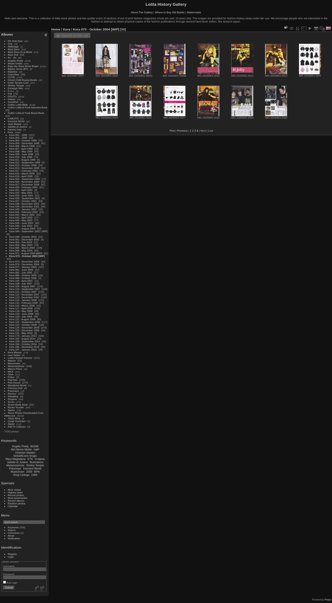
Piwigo (328, 599)
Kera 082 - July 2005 (20, 272)
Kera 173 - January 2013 (23, 335)
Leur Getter (14, 355)
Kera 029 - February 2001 (23, 187)
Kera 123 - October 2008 (23, 324)
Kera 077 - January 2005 (23, 267)
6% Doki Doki (15, 41)
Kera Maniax (15, 352)
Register (12, 554)
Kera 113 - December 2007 (24, 297)
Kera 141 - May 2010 (21, 333)
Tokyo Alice (14, 418)
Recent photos (16, 495)
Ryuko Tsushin (16, 407)
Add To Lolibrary (17, 426)
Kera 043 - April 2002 (21, 217)
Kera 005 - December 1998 (24, 143)
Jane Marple (15, 124)
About (11, 535)
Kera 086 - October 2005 (23, 275)
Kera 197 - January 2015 (23, 349)
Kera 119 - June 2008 (21, 313)
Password (8, 574)
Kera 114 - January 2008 (23, 300)
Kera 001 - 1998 (18, 135)
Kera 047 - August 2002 (22, 228)
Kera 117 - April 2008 (21, 308)
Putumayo (13, 390)
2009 (29, 471)
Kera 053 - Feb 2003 (20, 242)
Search (12, 530)
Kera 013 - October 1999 (23, 165)
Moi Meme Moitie (21, 449)
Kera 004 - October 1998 (23, 140)
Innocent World (16, 121)
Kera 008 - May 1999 (21, 151)
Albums (7, 34)
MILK (11, 371)
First (172, 130)
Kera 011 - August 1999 (22, 159)
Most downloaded (17, 498)
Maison (12, 360)
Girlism (12, 99)
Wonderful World (17, 385)
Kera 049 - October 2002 (23, 236)
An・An (12, 57)
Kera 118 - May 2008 (21, 311)
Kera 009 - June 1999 (21, 154)
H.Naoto (40, 459)
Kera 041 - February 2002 (23, 212)
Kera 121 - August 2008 (22, 319)
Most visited (14, 489)
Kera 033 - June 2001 (21, 195)
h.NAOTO (13, 118)
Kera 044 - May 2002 (21, 220)
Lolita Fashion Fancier (20, 357)
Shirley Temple (16, 85)
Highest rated (15, 492)
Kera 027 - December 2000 (24, 184)
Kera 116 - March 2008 (22, 305)
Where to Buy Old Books (169, 12)
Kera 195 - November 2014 (24, 346)
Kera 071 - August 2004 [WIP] (25, 253)
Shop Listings (21, 474)
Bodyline (12, 71)
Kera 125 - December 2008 (24, 330)
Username (9, 566)
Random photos (16, 503)
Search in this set (75, 35)
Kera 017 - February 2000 (23, 170)
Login (11, 556)
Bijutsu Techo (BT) (18, 69)
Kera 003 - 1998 (18, 137)
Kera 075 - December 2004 (24, 264)
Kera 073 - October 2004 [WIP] (27, 256)
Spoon (11, 410)
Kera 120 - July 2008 (20, 316)
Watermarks (194, 12)
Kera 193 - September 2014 (24, 341)
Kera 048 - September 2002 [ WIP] (28, 231)
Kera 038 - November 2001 (24, 203)
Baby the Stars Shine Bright (23, 66)
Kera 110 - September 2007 (24, 289)
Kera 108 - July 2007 (20, 283)
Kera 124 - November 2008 (24, 327)
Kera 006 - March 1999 (22, 146)
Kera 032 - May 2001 (21, 192)
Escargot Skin (15, 88)
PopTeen (13, 379)
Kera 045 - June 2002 (21, 223)
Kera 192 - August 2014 (22, 338)
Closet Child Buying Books (22, 80)
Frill (10, 93)
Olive (11, 374)
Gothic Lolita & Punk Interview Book (27, 107)
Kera (10, 132)
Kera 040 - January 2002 (23, 209)
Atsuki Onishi (15, 63)
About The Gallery (142, 12)
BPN (37, 471)
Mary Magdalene (16, 459)
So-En (11, 401)
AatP (36, 449)
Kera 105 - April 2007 (21, 280)
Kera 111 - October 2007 (23, 291)
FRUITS (12, 96)
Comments (14, 532)
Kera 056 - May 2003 (21, 245)
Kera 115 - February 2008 (23, 302)
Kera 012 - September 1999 (24, 162)
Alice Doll (13, 54)
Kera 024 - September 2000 (24, 179)
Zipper (11, 423)
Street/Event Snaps (25, 455)
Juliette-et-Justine (17, 126)
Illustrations (36, 462)
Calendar (13, 506)
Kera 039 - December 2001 (24, 206)
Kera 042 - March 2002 (22, 214)
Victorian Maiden (25, 452)
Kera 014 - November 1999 (24, 168)
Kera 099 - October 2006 (23, 278)
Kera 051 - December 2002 (24, 239)
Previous (182, 130)
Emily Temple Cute (18, 82)
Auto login (10, 582)
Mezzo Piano (15, 368)
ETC (30, 459)
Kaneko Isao (15, 129)
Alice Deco (14, 49)
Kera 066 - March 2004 (22, 247)
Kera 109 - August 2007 (22, 286)
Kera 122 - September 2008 (24, 322)
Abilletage (13, 46)
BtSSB (34, 446)
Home (55, 29)
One (10, 43)
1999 (34, 474)
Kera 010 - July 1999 (20, 157)
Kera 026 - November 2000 (24, 181)
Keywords (13, 527)
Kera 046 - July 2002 (20, 225)
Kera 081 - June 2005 (21, 269)
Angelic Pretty (15, 60)
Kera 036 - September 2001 (24, 198)
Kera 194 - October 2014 (23, 344)
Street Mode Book (18, 404)
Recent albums (16, 500)
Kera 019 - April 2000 (21, 176)
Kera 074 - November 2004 (24, 261)
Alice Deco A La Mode (20, 52)
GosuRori (13, 102)
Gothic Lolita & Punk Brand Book (26, 113)
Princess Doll (15, 388)
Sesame (12, 399)
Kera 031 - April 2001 (21, 190)
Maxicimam (14, 363)
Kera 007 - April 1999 (21, 148)
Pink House (14, 382)
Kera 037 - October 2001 (23, 201)
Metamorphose (16, 366)
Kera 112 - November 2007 (24, 294)
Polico (11, 377)
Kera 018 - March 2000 (22, 173)
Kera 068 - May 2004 (21, 250)
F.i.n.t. (11, 91)
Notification (14, 538)
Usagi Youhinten (17, 421)
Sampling (13, 396)
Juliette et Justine (17, 462)
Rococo (12, 393)
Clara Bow (13, 74)
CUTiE (11, 77)
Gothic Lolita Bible (18, 104)
